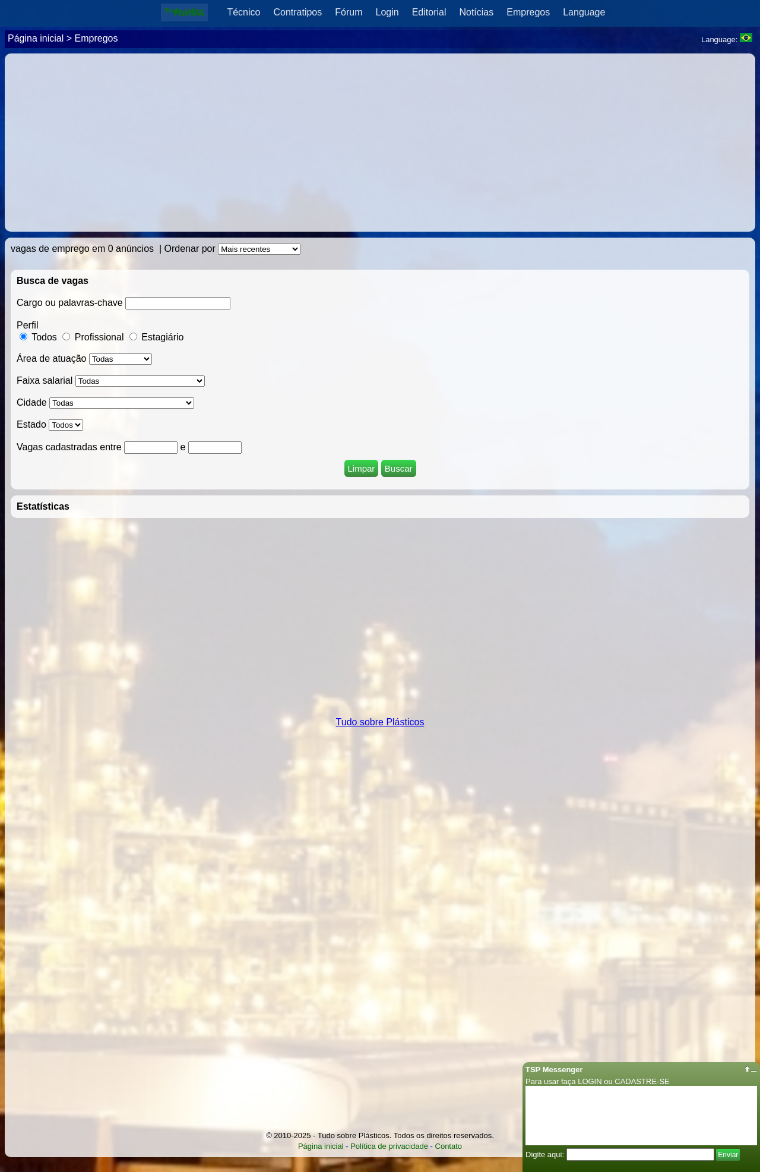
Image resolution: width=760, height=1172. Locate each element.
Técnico (243, 12)
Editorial (429, 12)
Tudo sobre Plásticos (380, 722)
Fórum (348, 12)
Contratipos (297, 12)
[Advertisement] (380, 142)
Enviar (728, 1155)
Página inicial (36, 38)
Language (584, 12)
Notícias (476, 12)
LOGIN (589, 1081)
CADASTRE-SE (642, 1081)
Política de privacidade (389, 1146)
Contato (449, 1146)
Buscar (399, 468)
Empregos (528, 12)
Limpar (361, 468)
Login (387, 12)
